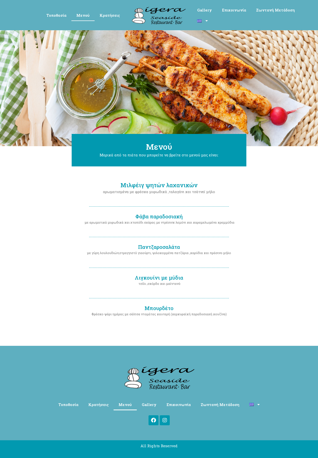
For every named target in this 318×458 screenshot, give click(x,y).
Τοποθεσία (56, 15)
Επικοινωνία (234, 9)
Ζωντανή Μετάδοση (275, 9)
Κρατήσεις (110, 15)
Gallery (204, 9)
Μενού (83, 15)
